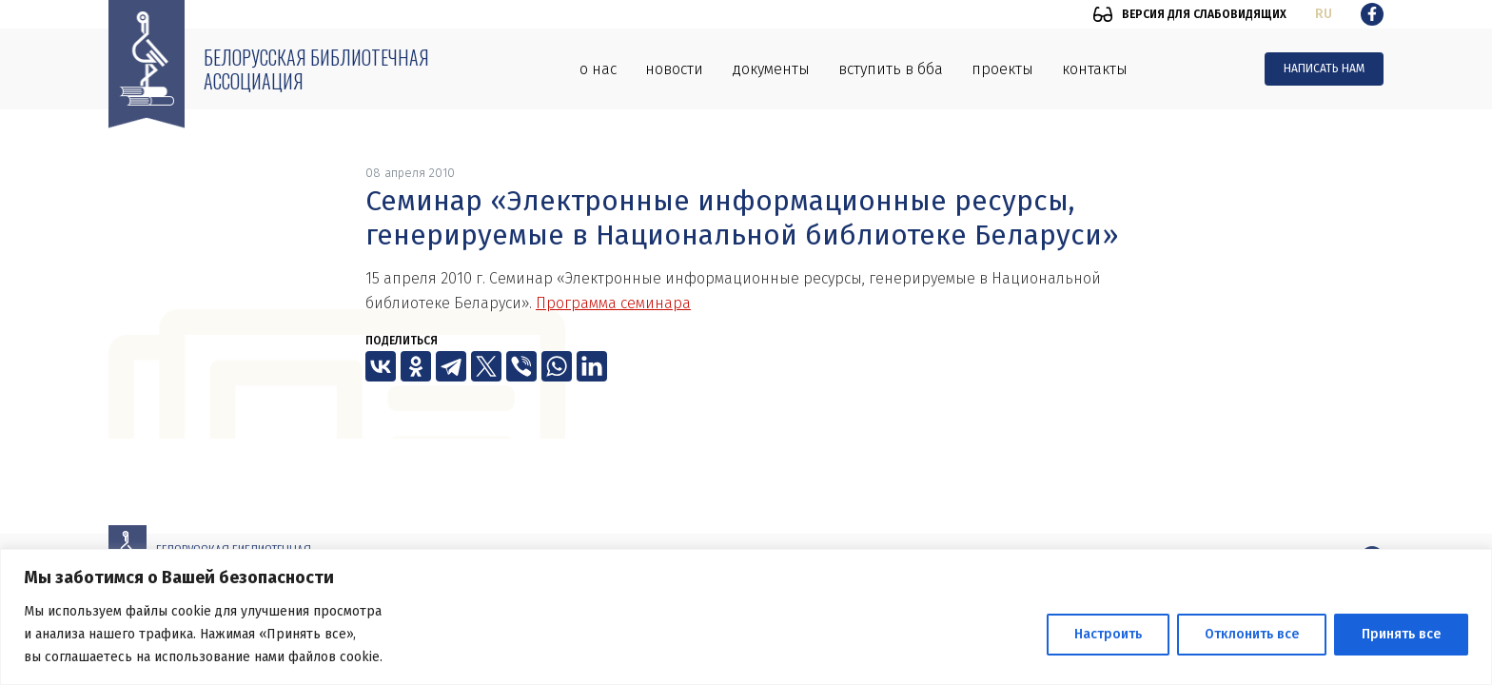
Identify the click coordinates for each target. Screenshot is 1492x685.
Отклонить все (1252, 634)
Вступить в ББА (890, 69)
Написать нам (1324, 68)
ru (1323, 14)
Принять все (1401, 634)
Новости (674, 69)
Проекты (1002, 69)
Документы (771, 69)
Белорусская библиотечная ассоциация (316, 69)
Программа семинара (613, 303)
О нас (598, 69)
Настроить (1108, 634)
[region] (746, 617)
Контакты (1095, 69)
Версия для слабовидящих (1204, 14)
